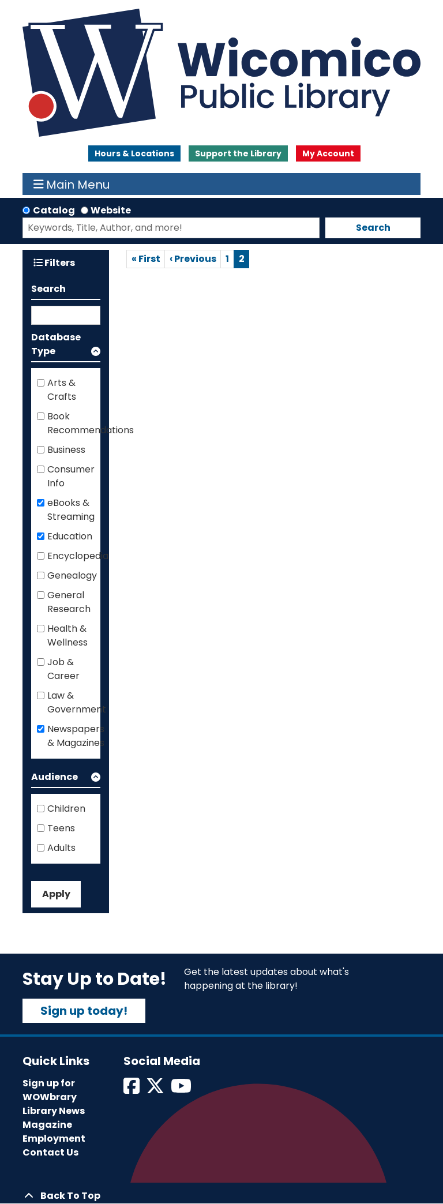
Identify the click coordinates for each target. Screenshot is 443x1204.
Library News (53, 1110)
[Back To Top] (221, 1195)
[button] (65, 346)
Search (373, 227)
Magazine (47, 1124)
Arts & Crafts (61, 389)
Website (111, 210)
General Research (69, 602)
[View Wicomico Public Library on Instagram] (182, 1089)
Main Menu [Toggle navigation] (71, 184)
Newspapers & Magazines (75, 735)
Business (66, 449)
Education (69, 536)
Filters (54, 262)
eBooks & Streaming (71, 509)
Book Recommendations (90, 423)
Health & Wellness (67, 635)
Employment (53, 1138)
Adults (61, 847)
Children (66, 808)
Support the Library (238, 153)
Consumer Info (71, 476)
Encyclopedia (77, 555)
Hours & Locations (134, 153)
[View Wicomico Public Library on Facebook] (132, 1089)
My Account (328, 153)
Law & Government (76, 702)
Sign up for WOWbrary (49, 1090)
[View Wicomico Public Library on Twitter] (156, 1089)
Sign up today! (83, 1011)
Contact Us (50, 1152)
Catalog (54, 210)
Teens (61, 828)
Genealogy (72, 575)
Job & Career (63, 668)
